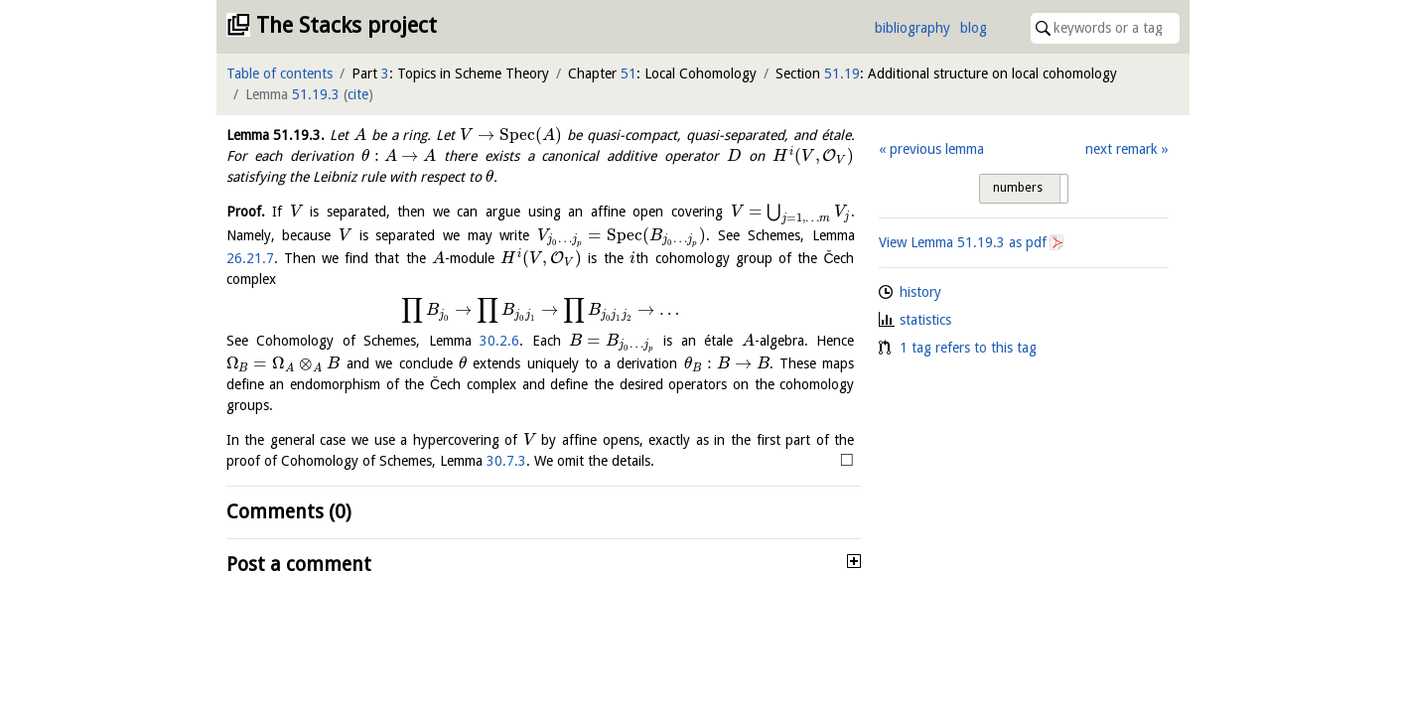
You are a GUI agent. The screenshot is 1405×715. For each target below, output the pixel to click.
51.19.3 (316, 94)
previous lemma (937, 149)
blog (973, 28)
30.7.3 (506, 461)
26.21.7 (250, 258)
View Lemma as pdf (963, 242)
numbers (1018, 188)
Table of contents (279, 73)
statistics (925, 320)
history (920, 292)
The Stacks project (346, 25)
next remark (1121, 149)
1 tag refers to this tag (968, 348)
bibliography (912, 28)
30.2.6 (499, 341)
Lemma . (276, 135)
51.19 (842, 73)
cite (358, 94)
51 (628, 73)
